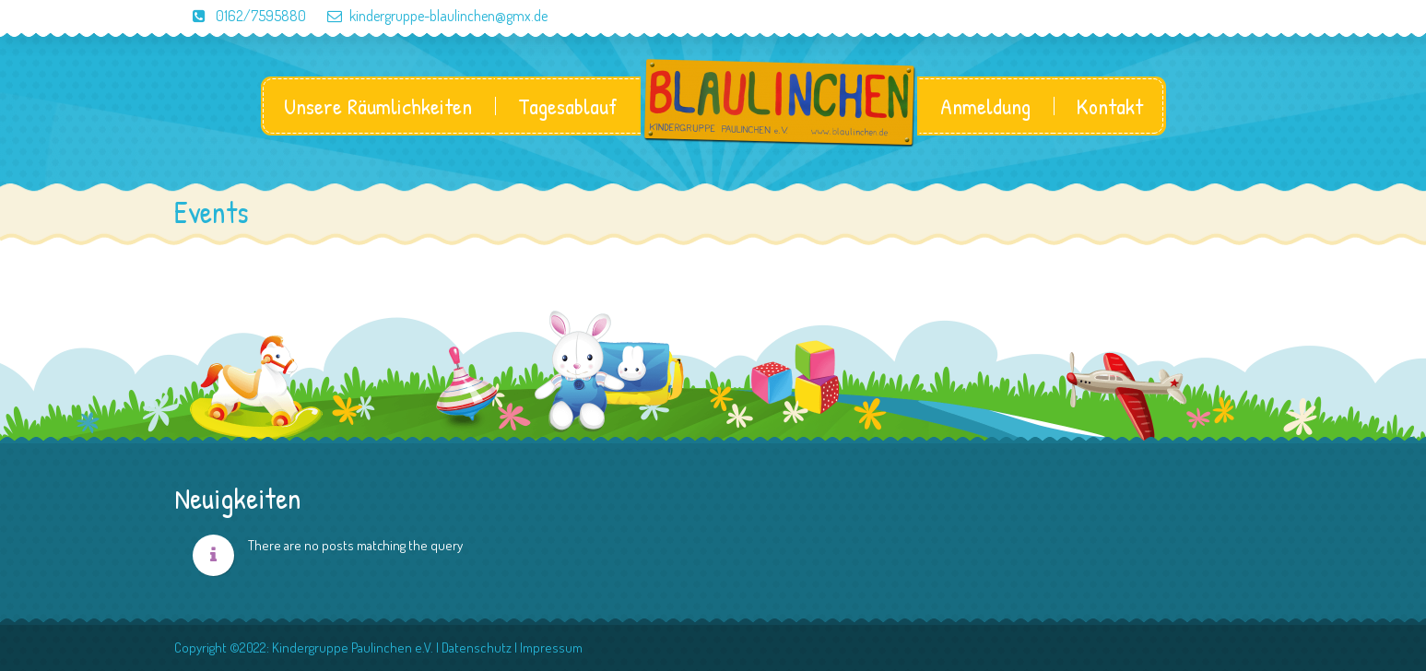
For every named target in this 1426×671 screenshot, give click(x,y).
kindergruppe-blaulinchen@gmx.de (428, 15)
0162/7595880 (240, 15)
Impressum (551, 647)
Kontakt (1110, 106)
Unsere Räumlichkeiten (378, 106)
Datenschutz (477, 647)
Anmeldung (985, 106)
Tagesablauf (568, 106)
